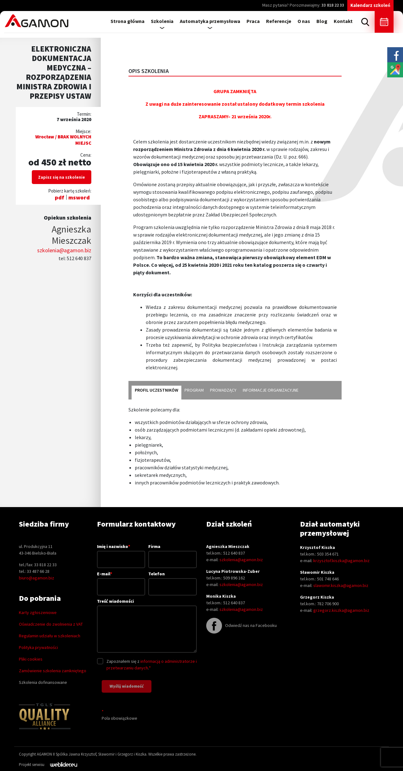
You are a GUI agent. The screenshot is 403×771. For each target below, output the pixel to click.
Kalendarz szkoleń (370, 5)
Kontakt (343, 21)
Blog (321, 21)
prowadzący (223, 390)
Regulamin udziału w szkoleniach (49, 636)
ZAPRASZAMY (213, 116)
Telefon (172, 580)
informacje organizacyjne (270, 390)
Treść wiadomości (147, 626)
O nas (304, 21)
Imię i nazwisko (121, 552)
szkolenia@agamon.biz (64, 250)
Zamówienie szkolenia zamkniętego (52, 670)
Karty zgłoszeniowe (38, 612)
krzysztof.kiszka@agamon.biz (341, 560)
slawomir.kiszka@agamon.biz (340, 585)
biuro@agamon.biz (36, 578)
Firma (172, 553)
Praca (253, 21)
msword (79, 197)
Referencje (278, 21)
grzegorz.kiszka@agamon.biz (341, 610)
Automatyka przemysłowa (210, 21)
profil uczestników (156, 390)
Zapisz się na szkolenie (61, 177)
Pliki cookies (31, 659)
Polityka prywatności (38, 647)
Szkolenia (162, 21)
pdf (59, 197)
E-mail (121, 580)
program (194, 390)
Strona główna (128, 21)
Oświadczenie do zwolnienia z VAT (51, 624)
